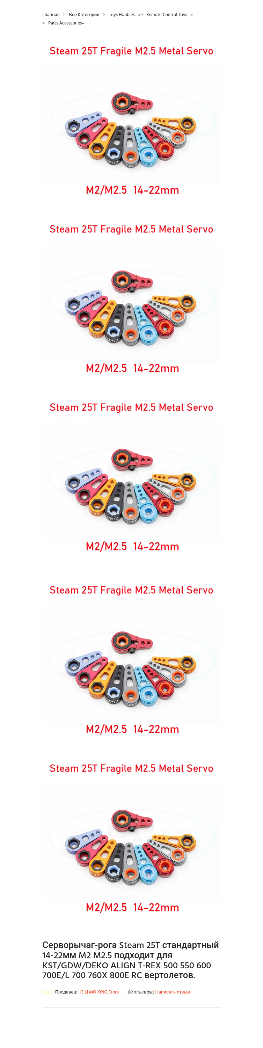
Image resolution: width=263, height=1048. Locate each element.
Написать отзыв (172, 992)
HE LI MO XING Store (98, 992)
